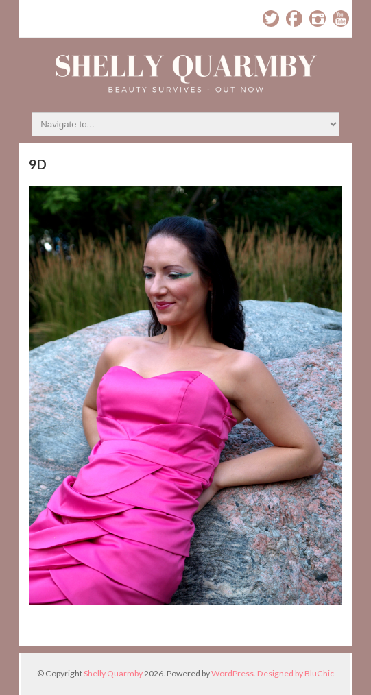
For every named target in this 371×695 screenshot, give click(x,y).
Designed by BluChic (295, 673)
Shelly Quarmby (113, 673)
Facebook (294, 18)
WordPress (232, 673)
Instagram (317, 18)
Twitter (271, 18)
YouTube (341, 18)
